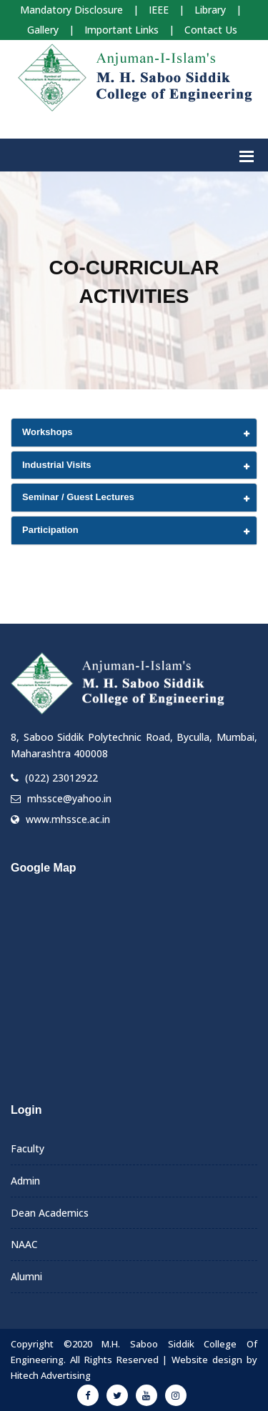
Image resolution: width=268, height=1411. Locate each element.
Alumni (26, 1276)
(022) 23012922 (61, 777)
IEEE (159, 9)
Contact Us (210, 29)
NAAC (24, 1244)
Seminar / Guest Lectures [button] (78, 497)
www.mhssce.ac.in (68, 819)
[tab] (134, 433)
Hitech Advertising (51, 1375)
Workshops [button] (47, 432)
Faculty (27, 1148)
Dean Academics (50, 1213)
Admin (25, 1180)
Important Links (121, 29)
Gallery (43, 29)
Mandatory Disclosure (71, 9)
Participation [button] (50, 529)
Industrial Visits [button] (56, 464)
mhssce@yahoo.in (69, 798)
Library (210, 9)
